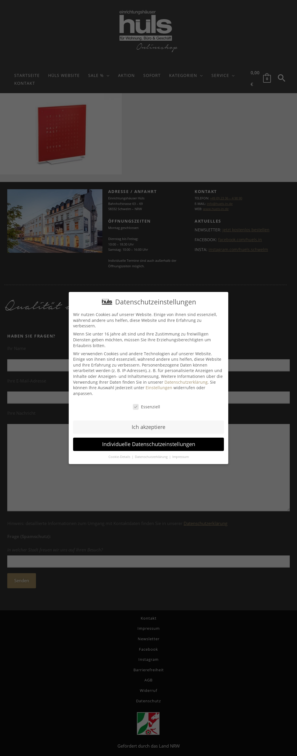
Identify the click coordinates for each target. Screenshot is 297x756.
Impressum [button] (180, 457)
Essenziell (146, 406)
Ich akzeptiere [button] (148, 426)
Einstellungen (159, 387)
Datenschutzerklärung (186, 382)
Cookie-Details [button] (119, 457)
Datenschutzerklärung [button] (152, 457)
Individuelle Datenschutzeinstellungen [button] (148, 444)
